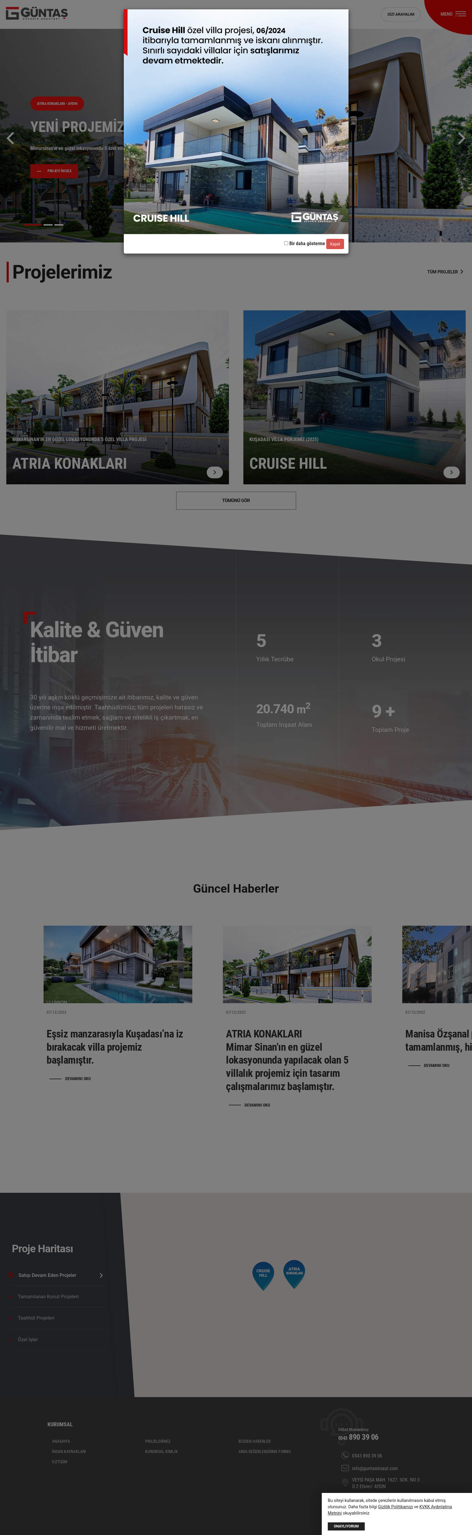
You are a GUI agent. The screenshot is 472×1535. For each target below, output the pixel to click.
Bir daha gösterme (304, 243)
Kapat (335, 244)
